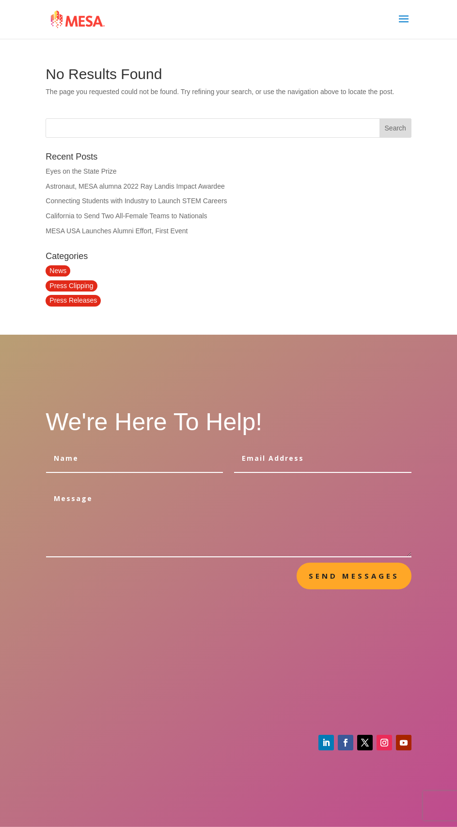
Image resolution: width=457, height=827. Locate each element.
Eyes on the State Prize (81, 171)
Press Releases (73, 300)
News (57, 271)
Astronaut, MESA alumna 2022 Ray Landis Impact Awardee (135, 186)
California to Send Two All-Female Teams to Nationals (126, 216)
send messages (354, 576)
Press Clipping (71, 286)
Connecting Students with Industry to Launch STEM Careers (136, 201)
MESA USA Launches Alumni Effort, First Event (117, 231)
